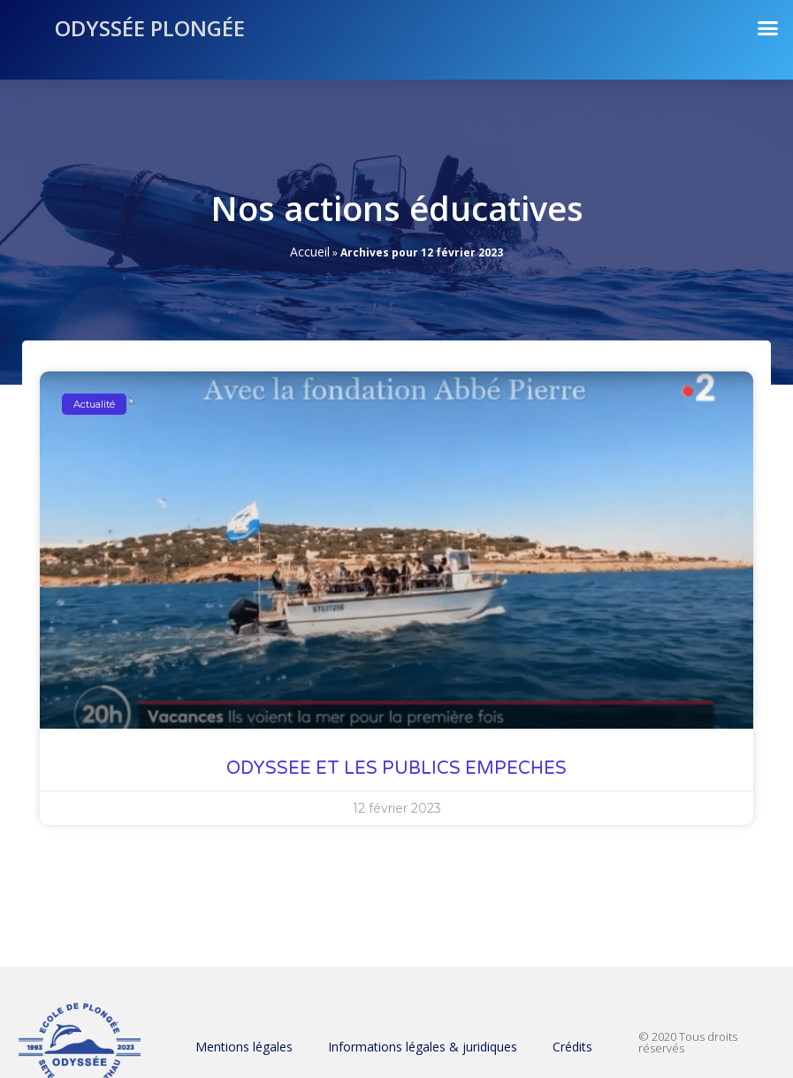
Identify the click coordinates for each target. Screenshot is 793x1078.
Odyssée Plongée (150, 27)
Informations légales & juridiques (422, 1046)
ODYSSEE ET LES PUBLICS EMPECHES (396, 768)
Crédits (572, 1046)
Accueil (310, 251)
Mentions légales (244, 1046)
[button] (768, 28)
